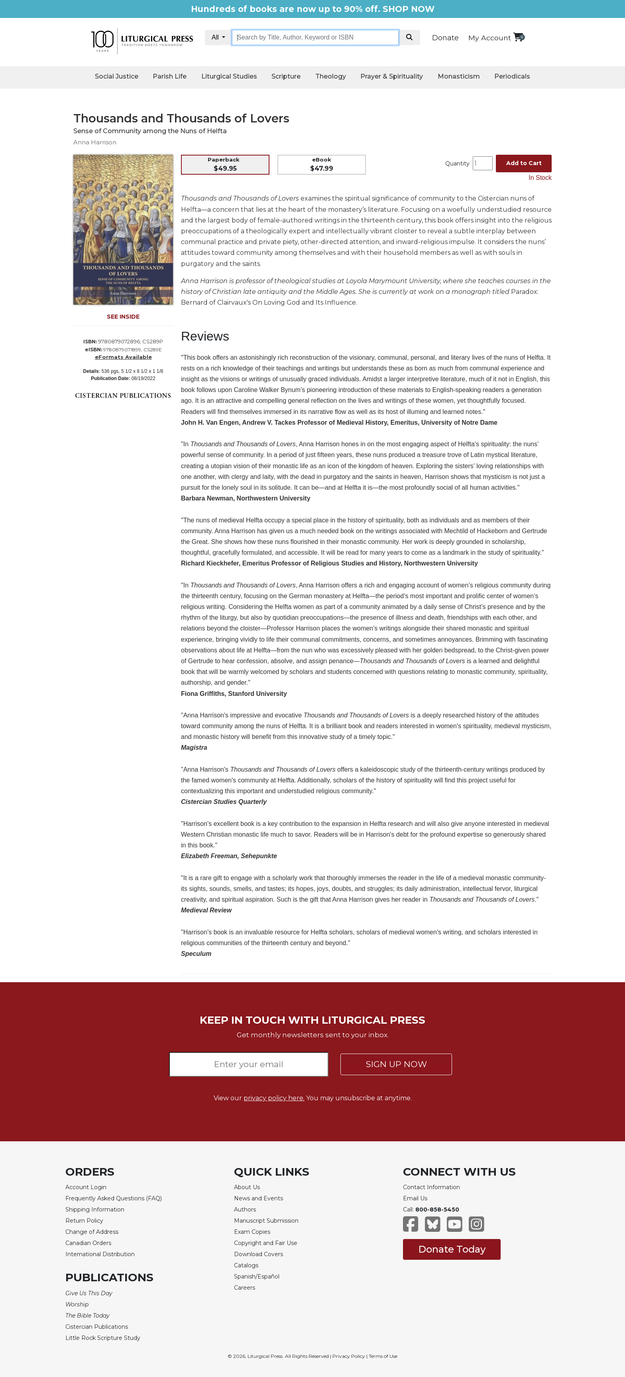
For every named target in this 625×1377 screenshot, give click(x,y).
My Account (489, 37)
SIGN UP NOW (396, 1064)
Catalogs (246, 1265)
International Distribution (100, 1254)
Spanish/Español (256, 1276)
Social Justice (116, 76)
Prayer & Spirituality (391, 76)
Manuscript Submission (266, 1220)
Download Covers (258, 1254)
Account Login (85, 1187)
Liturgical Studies (229, 76)
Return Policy (84, 1220)
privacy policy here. (274, 1098)
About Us (247, 1187)
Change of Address (91, 1231)
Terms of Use (383, 1356)
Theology (330, 76)
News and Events (258, 1198)
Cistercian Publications (96, 1326)
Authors (245, 1209)
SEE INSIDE (123, 316)
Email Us (415, 1198)
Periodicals (512, 76)
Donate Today (451, 1249)
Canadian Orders (88, 1243)
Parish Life (170, 76)
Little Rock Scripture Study (102, 1338)
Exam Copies (252, 1231)
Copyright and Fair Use (265, 1243)
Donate (445, 37)
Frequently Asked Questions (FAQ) (113, 1198)
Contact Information (431, 1187)
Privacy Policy (348, 1356)
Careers (244, 1287)
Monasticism (459, 76)
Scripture (286, 76)
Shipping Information (94, 1209)
